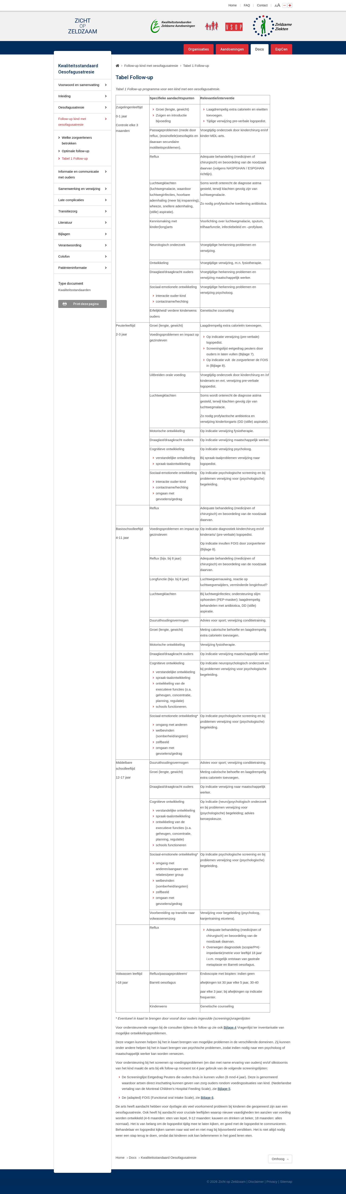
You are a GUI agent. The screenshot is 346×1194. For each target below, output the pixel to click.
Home (233, 5)
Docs (259, 49)
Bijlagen (64, 234)
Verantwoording (69, 245)
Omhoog (278, 1159)
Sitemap (286, 1181)
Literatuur (65, 222)
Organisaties (198, 49)
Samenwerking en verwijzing (79, 189)
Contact (262, 5)
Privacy (272, 1181)
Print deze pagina (86, 304)
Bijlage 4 (230, 1027)
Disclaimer (256, 1181)
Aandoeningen (232, 49)
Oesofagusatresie (71, 107)
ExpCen (281, 49)
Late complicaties (71, 200)
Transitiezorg (67, 211)
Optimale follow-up (75, 151)
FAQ (247, 5)
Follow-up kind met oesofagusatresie (72, 121)
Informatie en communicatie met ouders (78, 174)
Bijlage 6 (207, 1097)
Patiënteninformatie (72, 267)
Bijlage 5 (224, 1089)
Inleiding (64, 96)
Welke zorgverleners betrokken (77, 140)
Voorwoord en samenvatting (78, 85)
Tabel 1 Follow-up (75, 158)
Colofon (64, 256)
